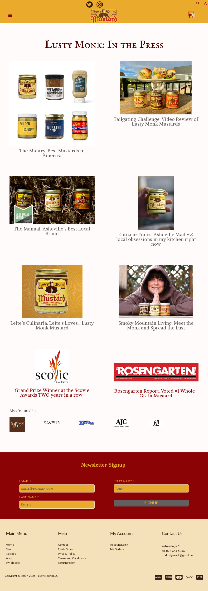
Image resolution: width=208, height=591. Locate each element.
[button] (10, 15)
